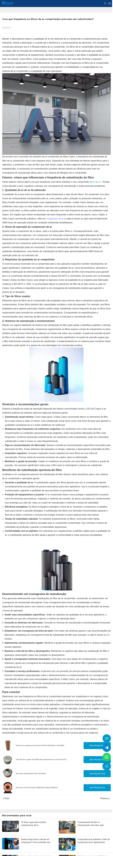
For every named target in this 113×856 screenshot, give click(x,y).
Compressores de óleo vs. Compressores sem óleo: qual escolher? (90, 824)
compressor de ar (55, 218)
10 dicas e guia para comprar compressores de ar (33, 823)
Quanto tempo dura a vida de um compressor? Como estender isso (35, 840)
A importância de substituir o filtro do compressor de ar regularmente (94, 840)
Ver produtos (97, 745)
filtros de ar (95, 182)
